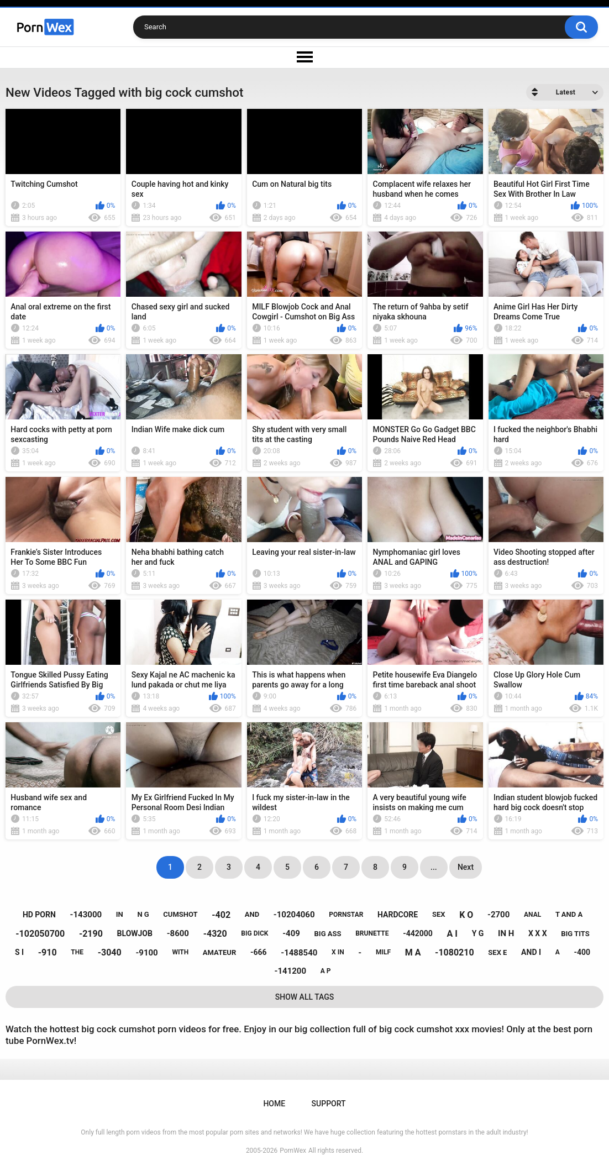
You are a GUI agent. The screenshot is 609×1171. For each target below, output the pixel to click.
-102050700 (40, 933)
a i (452, 933)
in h (506, 933)
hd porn (39, 914)
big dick (254, 933)
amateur (219, 952)
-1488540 (299, 953)
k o (466, 915)
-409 (291, 933)
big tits (575, 934)
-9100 (146, 953)
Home (274, 1103)
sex (438, 914)
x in (338, 952)
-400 (582, 952)
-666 (258, 952)
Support (329, 1103)
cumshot (180, 914)
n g (143, 914)
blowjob (135, 933)
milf (383, 952)
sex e (497, 952)
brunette (372, 933)
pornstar (346, 914)
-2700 (498, 915)
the (77, 952)
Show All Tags (304, 997)
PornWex (293, 1150)
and (252, 914)
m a (413, 952)
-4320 (215, 933)
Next (466, 867)
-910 (47, 952)
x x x (537, 933)
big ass (328, 934)
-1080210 (454, 952)
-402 (221, 915)
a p (326, 971)
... (434, 867)
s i (19, 952)
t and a (568, 914)
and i (531, 952)
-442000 (418, 933)
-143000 (86, 915)
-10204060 (294, 915)
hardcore (397, 914)
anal (532, 914)
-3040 (110, 952)
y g (478, 933)
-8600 (178, 933)
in (119, 914)
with (180, 952)
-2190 (91, 933)
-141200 (291, 971)
